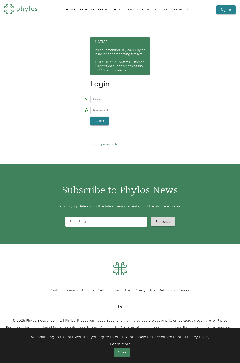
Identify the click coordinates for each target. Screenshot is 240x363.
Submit (99, 121)
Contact (55, 290)
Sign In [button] (226, 10)
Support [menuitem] (162, 9)
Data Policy (167, 290)
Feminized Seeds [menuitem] (94, 9)
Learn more (120, 344)
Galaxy (103, 290)
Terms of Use (121, 290)
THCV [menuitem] (116, 9)
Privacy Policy (145, 290)
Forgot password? (103, 144)
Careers (185, 290)
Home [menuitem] (71, 9)
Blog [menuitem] (146, 9)
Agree (121, 352)
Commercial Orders (79, 290)
